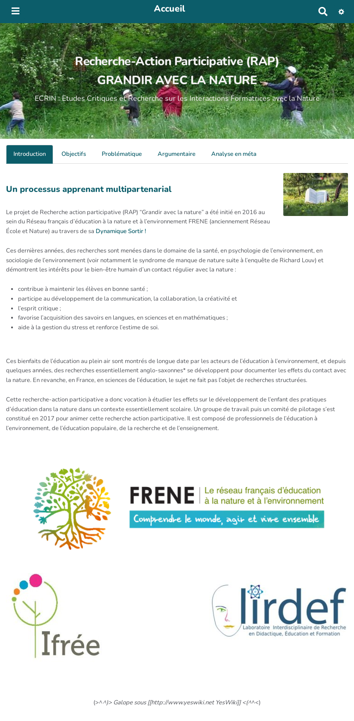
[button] (341, 11)
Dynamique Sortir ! (121, 231)
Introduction (29, 154)
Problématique (122, 154)
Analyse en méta (233, 154)
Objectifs (73, 154)
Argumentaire (176, 154)
